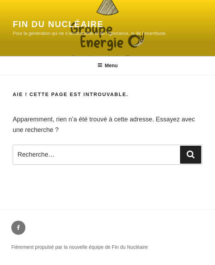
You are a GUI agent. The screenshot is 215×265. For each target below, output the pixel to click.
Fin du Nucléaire (58, 24)
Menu (107, 65)
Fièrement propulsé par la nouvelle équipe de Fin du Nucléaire (79, 247)
